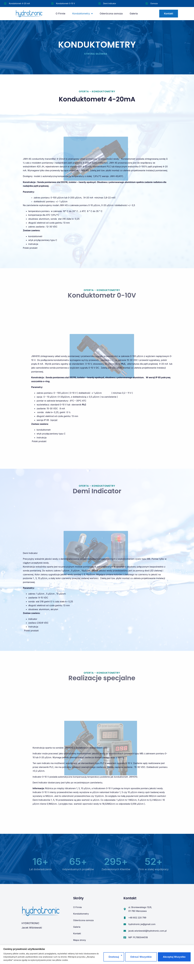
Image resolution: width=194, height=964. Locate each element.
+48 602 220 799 (137, 917)
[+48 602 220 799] (125, 918)
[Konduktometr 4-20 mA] (5, 3)
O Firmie (60, 13)
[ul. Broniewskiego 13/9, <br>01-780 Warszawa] (125, 909)
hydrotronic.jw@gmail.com (141, 924)
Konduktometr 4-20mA (97, 99)
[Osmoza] (147, 3)
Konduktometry (82, 13)
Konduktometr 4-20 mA (19, 3)
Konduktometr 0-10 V (65, 3)
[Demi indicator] (99, 3)
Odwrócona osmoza (111, 13)
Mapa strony (79, 940)
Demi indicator (109, 3)
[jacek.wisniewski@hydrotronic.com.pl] (125, 931)
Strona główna (95, 53)
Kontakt (77, 933)
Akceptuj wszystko (174, 956)
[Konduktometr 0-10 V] (52, 3)
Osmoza (154, 3)
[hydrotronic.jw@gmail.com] (125, 924)
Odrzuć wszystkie (141, 956)
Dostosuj (114, 956)
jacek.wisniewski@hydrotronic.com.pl (147, 930)
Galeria (134, 13)
